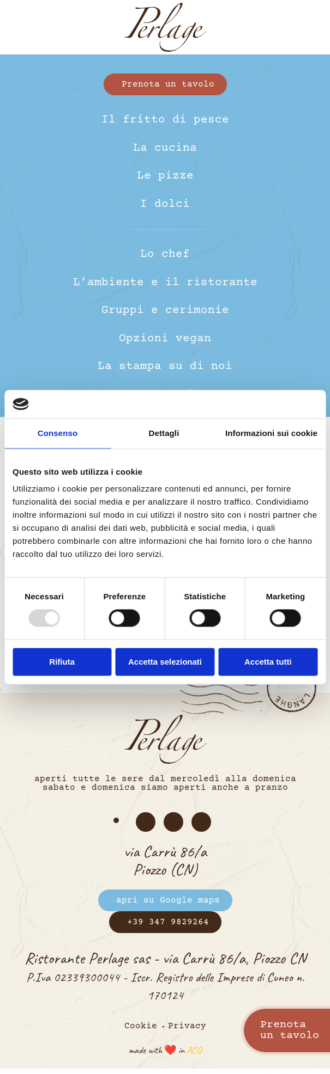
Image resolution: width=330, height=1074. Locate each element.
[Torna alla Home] (165, 27)
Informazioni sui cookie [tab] (271, 433)
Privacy (187, 1026)
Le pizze (165, 176)
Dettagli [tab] (164, 433)
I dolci (165, 204)
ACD (194, 1050)
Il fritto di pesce (165, 120)
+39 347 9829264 (168, 922)
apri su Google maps (168, 900)
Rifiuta (62, 661)
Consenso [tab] (57, 433)
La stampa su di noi (165, 366)
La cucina (165, 148)
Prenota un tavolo (168, 84)
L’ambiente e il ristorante (165, 283)
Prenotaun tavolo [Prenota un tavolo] (289, 1030)
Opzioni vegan (165, 339)
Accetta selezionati (165, 661)
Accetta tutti (268, 661)
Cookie (140, 1026)
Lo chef (165, 254)
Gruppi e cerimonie (165, 310)
